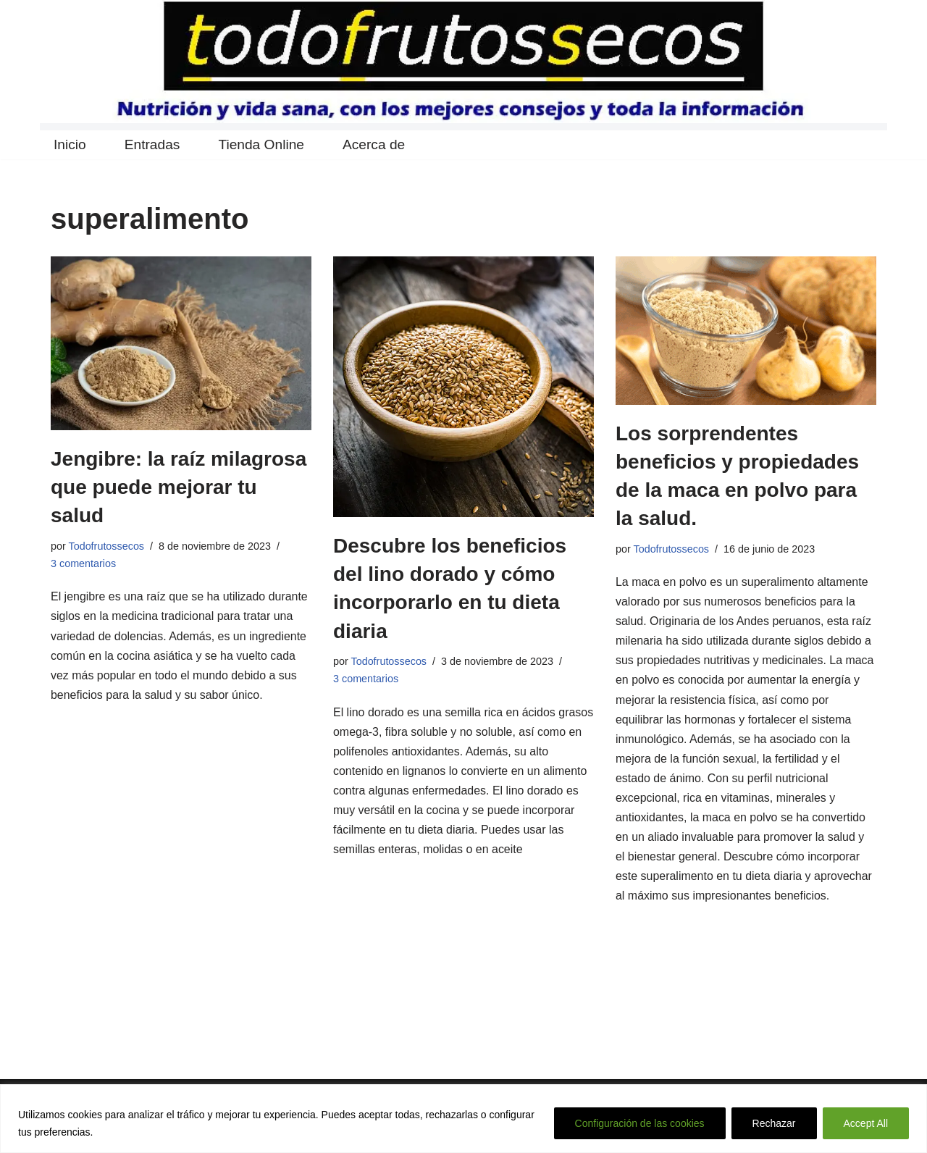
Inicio (70, 145)
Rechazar (774, 1123)
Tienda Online (262, 145)
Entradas (152, 145)
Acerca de (374, 145)
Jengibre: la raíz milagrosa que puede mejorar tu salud (178, 487)
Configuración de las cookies (640, 1123)
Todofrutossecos (107, 546)
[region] (463, 1118)
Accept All (866, 1123)
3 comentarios (83, 563)
